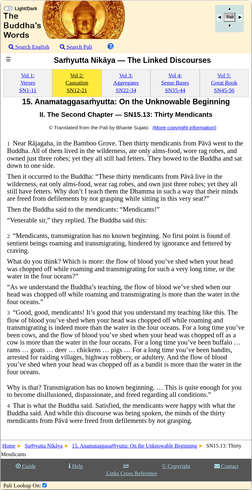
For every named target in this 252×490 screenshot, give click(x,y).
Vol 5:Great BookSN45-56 (224, 82)
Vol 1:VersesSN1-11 (27, 82)
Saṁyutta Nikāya (44, 446)
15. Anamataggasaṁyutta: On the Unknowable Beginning (134, 446)
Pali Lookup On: (22, 485)
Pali (230, 17)
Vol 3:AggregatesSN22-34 (126, 82)
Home (8, 446)
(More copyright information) (184, 127)
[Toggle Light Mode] (8, 2)
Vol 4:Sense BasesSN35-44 (175, 82)
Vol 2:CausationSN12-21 (77, 82)
